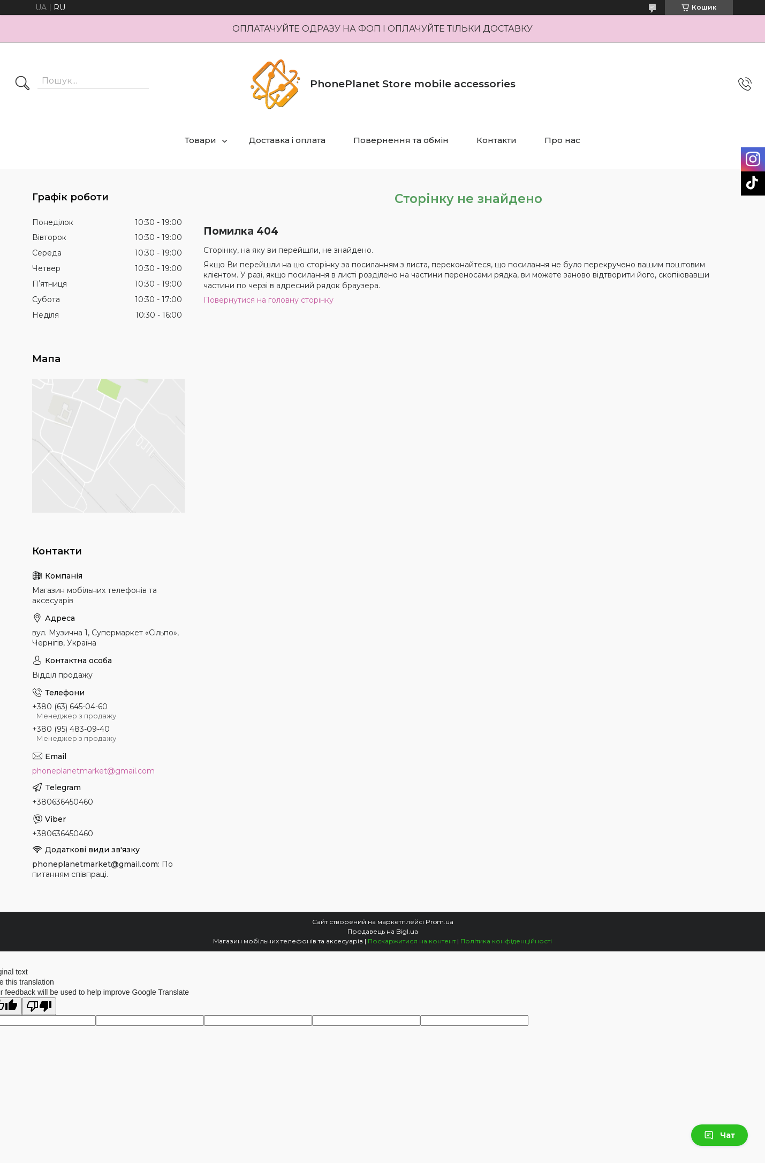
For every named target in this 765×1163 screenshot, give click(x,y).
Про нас (562, 140)
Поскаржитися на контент (412, 941)
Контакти (496, 140)
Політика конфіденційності (506, 941)
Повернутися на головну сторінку (268, 300)
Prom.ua (439, 922)
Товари (200, 140)
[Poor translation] (39, 1006)
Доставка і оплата (287, 140)
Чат (719, 1135)
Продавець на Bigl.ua (382, 931)
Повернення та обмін (401, 140)
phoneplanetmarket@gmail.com (93, 771)
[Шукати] (22, 84)
